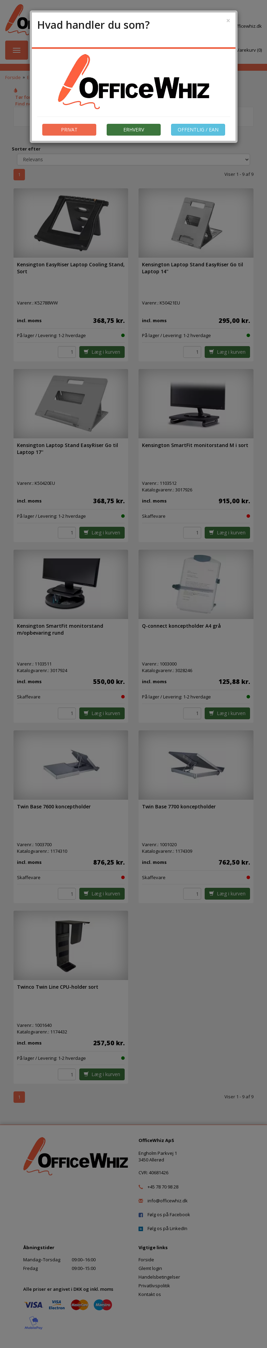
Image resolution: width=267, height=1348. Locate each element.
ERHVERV (133, 129)
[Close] (228, 20)
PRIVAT (69, 129)
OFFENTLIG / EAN (198, 129)
